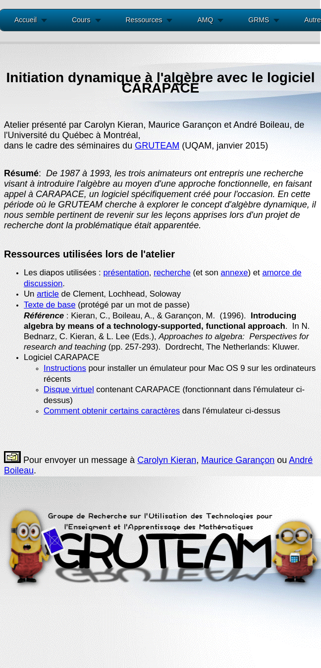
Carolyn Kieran (166, 460)
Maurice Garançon (237, 460)
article (48, 294)
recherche (172, 272)
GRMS (258, 20)
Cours (81, 20)
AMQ (205, 20)
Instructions (65, 368)
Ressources (144, 20)
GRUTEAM (157, 146)
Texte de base (50, 304)
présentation (126, 272)
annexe (234, 272)
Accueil (25, 20)
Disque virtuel (69, 389)
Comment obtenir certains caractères (112, 410)
